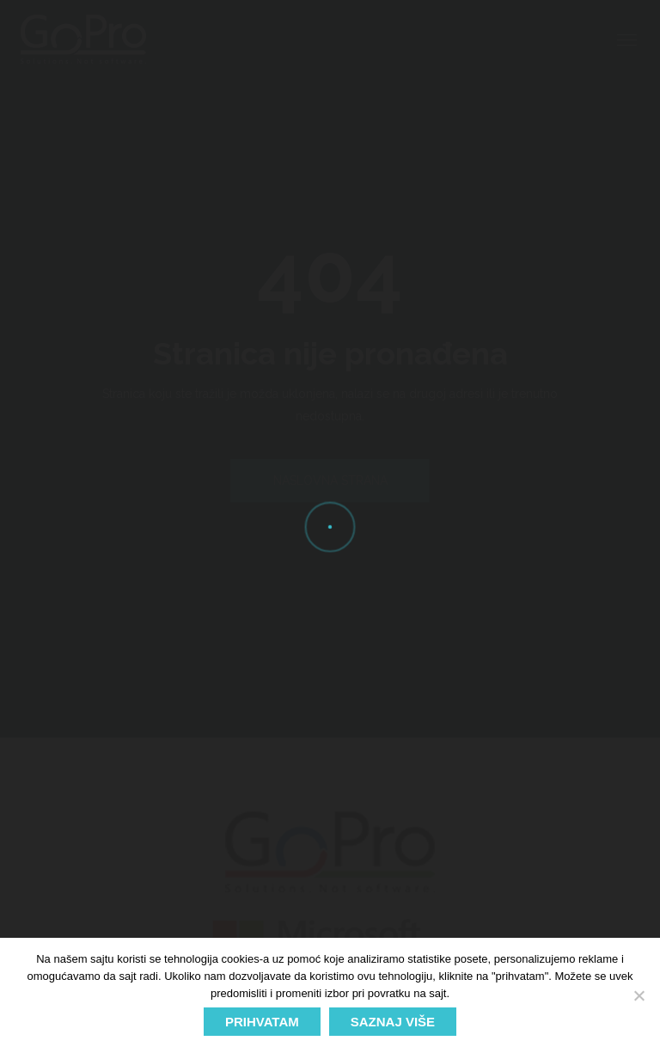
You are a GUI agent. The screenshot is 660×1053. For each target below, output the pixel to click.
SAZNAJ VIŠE (393, 1021)
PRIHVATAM (262, 1021)
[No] (638, 995)
